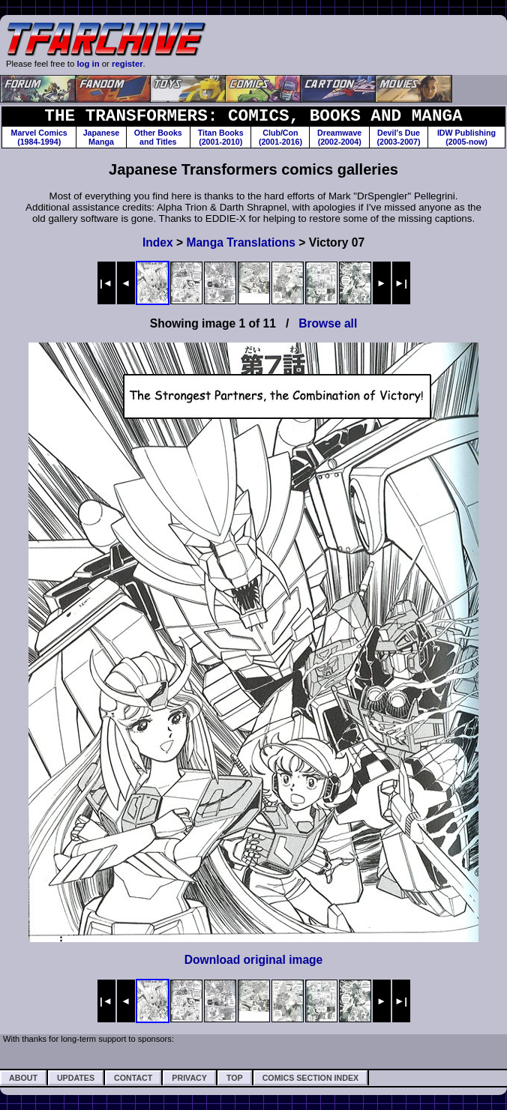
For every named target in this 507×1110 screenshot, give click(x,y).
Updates (75, 1077)
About (23, 1077)
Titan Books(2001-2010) (221, 137)
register (127, 63)
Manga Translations (241, 242)
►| (400, 283)
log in (87, 63)
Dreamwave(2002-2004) (339, 137)
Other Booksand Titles (158, 137)
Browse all (327, 323)
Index (157, 242)
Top (234, 1077)
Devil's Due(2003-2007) (398, 137)
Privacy (189, 1077)
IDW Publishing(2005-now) (466, 137)
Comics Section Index (310, 1077)
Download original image (253, 959)
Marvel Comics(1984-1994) (39, 137)
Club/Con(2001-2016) (280, 137)
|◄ (106, 283)
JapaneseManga (101, 137)
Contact (133, 1077)
